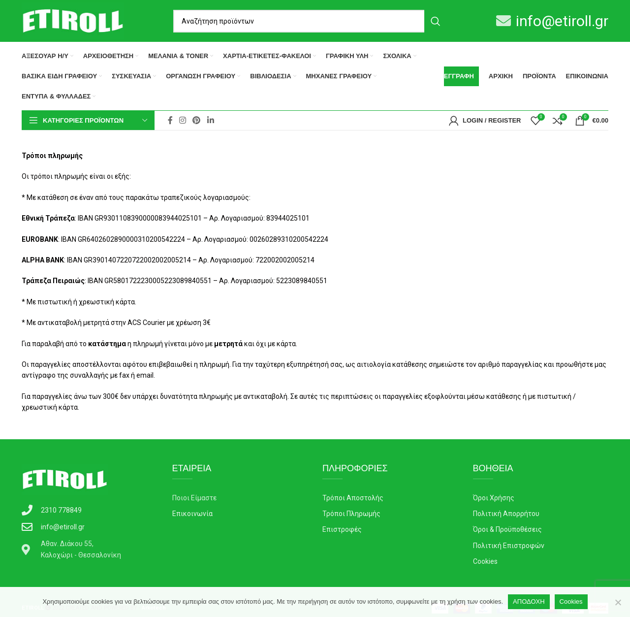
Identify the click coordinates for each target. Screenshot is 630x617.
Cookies (571, 601)
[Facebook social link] (170, 120)
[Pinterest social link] (196, 120)
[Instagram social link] (182, 120)
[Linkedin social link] (210, 120)
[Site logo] (73, 20)
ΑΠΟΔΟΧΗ (528, 601)
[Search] (310, 21)
